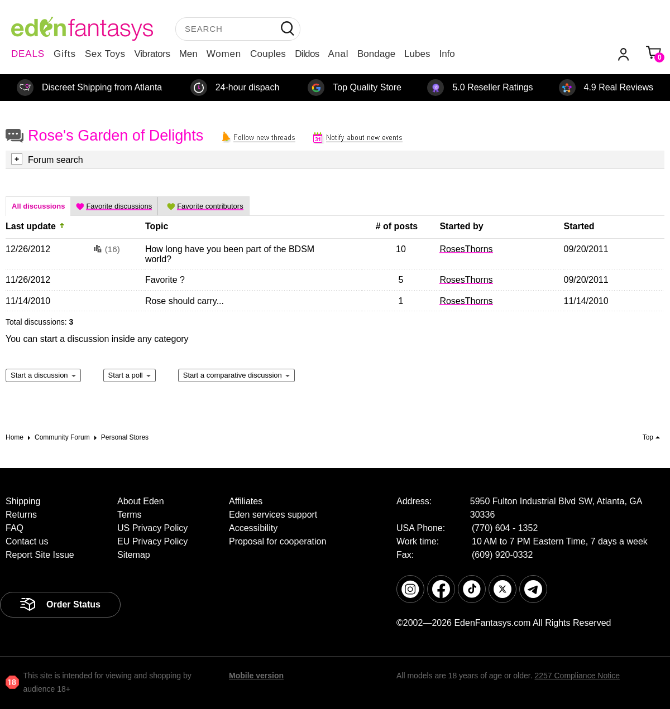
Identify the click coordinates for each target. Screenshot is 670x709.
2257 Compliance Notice (577, 675)
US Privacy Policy (152, 528)
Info (446, 54)
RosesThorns (465, 249)
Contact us (27, 541)
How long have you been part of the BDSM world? (229, 254)
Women (224, 54)
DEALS (28, 54)
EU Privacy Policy (152, 541)
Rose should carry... (184, 301)
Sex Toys (105, 54)
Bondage (376, 54)
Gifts (65, 54)
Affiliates (245, 501)
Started (579, 226)
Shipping (23, 501)
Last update (31, 226)
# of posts (397, 226)
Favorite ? (165, 279)
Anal (338, 54)
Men (188, 54)
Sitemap (133, 555)
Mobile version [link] (256, 675)
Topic (156, 226)
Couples (268, 54)
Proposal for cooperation (277, 541)
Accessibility (253, 528)
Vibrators (152, 54)
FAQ (14, 528)
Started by (461, 226)
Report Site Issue (40, 555)
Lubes (417, 54)
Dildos (307, 54)
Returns (21, 514)
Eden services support (273, 514)
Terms (129, 514)
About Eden (140, 501)
